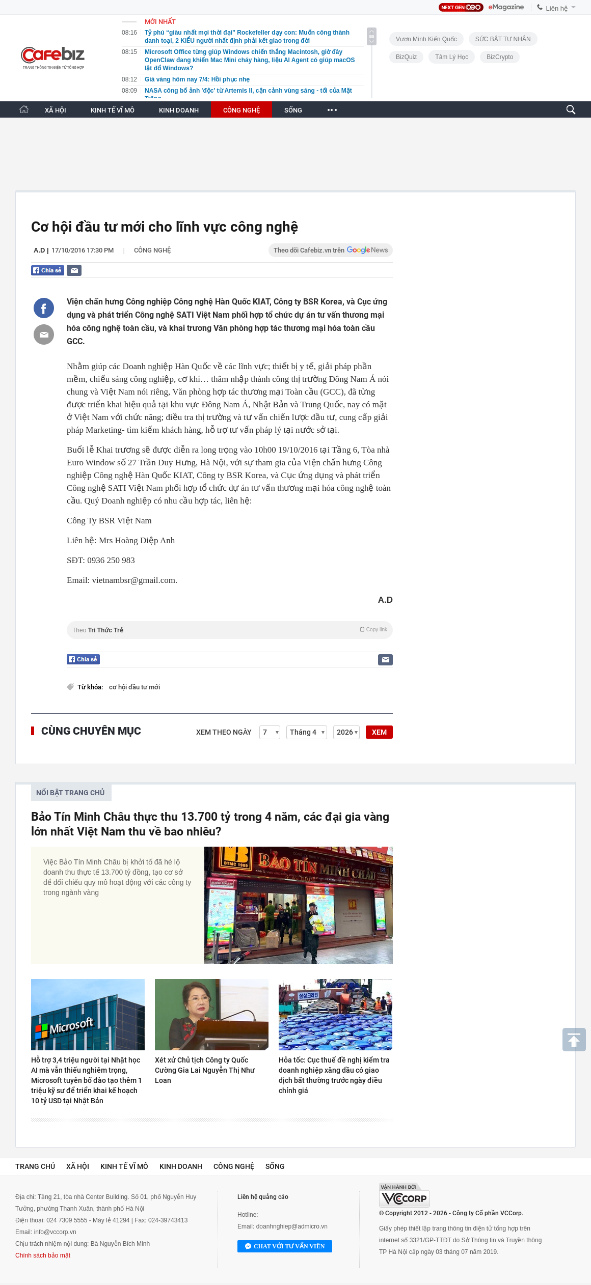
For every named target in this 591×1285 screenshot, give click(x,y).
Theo (229, 630)
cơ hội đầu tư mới (134, 687)
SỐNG (293, 110)
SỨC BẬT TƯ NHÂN (503, 39)
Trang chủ (35, 1166)
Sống (275, 1166)
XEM (379, 732)
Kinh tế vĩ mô (124, 1166)
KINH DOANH (179, 110)
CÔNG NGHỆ (241, 110)
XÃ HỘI (55, 110)
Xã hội (77, 1166)
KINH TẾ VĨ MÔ (113, 110)
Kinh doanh (180, 1166)
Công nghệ (152, 250)
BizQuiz (406, 57)
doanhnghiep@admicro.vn (292, 1226)
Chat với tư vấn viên (285, 1246)
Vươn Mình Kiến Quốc (426, 39)
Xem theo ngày (224, 732)
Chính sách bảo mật (42, 1255)
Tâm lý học (451, 57)
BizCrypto (500, 57)
